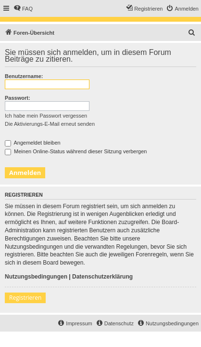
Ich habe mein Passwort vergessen (46, 116)
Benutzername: (24, 76)
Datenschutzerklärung (102, 276)
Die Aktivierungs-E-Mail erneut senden (50, 124)
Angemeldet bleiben (33, 143)
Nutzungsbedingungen (36, 276)
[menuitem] (23, 8)
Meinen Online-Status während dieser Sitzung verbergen (76, 151)
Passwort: (17, 98)
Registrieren (25, 298)
